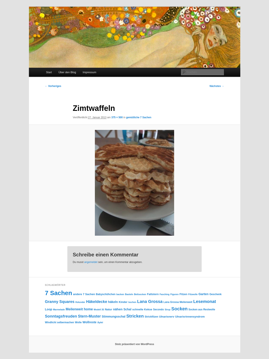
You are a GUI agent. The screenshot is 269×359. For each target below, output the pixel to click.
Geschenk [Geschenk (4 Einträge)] (215, 294)
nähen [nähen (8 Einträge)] (118, 309)
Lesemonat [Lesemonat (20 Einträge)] (204, 301)
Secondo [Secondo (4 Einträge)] (158, 309)
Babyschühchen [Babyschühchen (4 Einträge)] (106, 294)
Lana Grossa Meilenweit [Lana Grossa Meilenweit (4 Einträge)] (178, 302)
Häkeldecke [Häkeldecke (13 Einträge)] (96, 302)
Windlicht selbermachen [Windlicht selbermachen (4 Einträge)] (59, 322)
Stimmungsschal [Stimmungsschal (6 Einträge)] (113, 316)
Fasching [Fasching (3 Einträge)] (164, 294)
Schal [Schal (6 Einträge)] (127, 309)
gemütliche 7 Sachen (138, 117)
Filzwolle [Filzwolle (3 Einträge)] (193, 294)
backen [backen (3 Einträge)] (120, 294)
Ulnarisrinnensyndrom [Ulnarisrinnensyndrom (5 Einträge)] (190, 316)
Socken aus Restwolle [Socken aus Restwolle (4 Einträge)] (201, 309)
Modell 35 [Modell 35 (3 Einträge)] (99, 309)
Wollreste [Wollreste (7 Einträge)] (90, 322)
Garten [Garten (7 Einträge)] (203, 294)
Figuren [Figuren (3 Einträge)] (174, 294)
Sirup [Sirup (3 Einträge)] (167, 309)
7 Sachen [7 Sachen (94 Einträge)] (58, 292)
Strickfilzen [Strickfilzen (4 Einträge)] (151, 316)
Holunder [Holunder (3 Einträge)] (80, 302)
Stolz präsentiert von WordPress (134, 344)
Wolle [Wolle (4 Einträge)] (78, 322)
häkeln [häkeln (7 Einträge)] (113, 302)
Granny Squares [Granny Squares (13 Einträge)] (60, 302)
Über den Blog (67, 72)
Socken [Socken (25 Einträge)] (179, 308)
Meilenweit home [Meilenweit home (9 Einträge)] (79, 309)
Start (49, 72)
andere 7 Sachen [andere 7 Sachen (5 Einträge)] (84, 294)
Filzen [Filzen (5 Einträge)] (183, 294)
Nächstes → (217, 86)
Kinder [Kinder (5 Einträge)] (123, 302)
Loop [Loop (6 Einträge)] (48, 309)
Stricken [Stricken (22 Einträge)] (135, 316)
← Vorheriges (53, 86)
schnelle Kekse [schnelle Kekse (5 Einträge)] (142, 309)
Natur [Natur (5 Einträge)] (108, 309)
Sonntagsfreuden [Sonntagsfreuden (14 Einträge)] (61, 316)
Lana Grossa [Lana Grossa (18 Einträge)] (149, 301)
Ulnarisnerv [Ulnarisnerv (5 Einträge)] (166, 316)
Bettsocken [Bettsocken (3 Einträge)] (140, 294)
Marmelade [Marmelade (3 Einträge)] (59, 309)
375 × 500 (117, 117)
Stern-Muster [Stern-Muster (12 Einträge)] (89, 316)
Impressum (89, 72)
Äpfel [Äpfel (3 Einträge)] (100, 322)
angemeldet (90, 262)
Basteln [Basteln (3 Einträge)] (129, 294)
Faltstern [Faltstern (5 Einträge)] (153, 294)
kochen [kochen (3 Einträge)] (132, 302)
